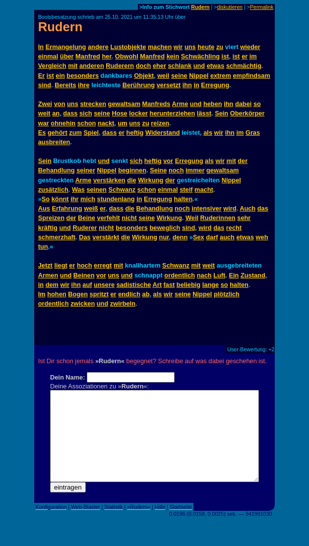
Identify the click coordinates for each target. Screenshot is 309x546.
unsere (104, 284)
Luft (219, 275)
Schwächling (200, 56)
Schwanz (122, 189)
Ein (234, 275)
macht (203, 189)
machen (160, 47)
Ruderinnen (218, 217)
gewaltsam (124, 104)
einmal (48, 56)
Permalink (261, 7)
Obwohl (126, 56)
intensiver (206, 208)
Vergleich (52, 65)
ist (225, 56)
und (199, 65)
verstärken (109, 180)
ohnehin (63, 123)
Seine (158, 170)
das (262, 208)
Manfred (87, 56)
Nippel (198, 75)
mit (72, 65)
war (43, 123)
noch (176, 170)
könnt (60, 199)
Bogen (78, 294)
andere (98, 47)
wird (229, 208)
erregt (103, 265)
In (41, 47)
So (46, 199)
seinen (96, 189)
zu (219, 47)
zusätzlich (53, 189)
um (122, 123)
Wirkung (150, 180)
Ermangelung (66, 47)
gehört (57, 132)
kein (173, 56)
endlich (129, 294)
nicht (129, 217)
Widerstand (162, 132)
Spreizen (51, 217)
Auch (247, 208)
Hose (119, 113)
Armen (48, 275)
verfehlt (108, 217)
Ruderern (120, 65)
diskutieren (230, 7)
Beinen (84, 275)
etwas (216, 65)
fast (169, 284)
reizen (160, 123)
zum (75, 132)
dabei (243, 104)
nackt (106, 123)
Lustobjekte (128, 47)
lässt (204, 113)
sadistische (134, 284)
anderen (91, 65)
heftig (135, 132)
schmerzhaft (56, 237)
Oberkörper (247, 113)
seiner (85, 170)
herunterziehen (172, 113)
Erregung (215, 85)
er (244, 56)
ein (60, 75)
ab (146, 294)
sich (85, 113)
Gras (253, 132)
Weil (191, 217)
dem (52, 284)
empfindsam (251, 75)
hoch (84, 265)
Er (41, 75)
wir (178, 47)
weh (262, 237)
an (56, 113)
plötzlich (227, 294)
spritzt (99, 294)
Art (156, 284)
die (131, 180)
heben (212, 104)
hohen (56, 294)
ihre (83, 85)
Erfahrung (67, 208)
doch (143, 65)
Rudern (200, 7)
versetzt (169, 85)
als (207, 132)
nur (164, 237)
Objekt (144, 75)
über (67, 56)
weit (44, 113)
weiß (91, 208)
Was (78, 189)
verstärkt (105, 237)
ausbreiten (54, 142)
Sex (198, 237)
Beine (86, 217)
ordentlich (179, 275)
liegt (60, 265)
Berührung (139, 85)
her (106, 56)
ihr (74, 199)
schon (86, 123)
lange (210, 284)
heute (205, 47)
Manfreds (156, 104)
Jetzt (45, 265)
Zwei (45, 104)
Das (84, 237)
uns (190, 47)
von (59, 104)
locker (138, 113)
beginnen (132, 170)
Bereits (65, 85)
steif (186, 189)
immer (194, 170)
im (253, 56)
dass (70, 113)
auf (87, 284)
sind (44, 85)
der (242, 160)
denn (180, 237)
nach (204, 275)
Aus (44, 208)
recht (234, 227)
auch (227, 237)
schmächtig (243, 65)
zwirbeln (122, 303)
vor (168, 160)
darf (212, 237)
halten (183, 199)
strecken (93, 104)
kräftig (48, 227)
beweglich (164, 227)
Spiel (91, 132)
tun (43, 246)
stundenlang (116, 199)
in (196, 85)
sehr (243, 217)
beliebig (188, 284)
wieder (250, 47)
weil (163, 75)
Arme (180, 104)
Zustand (253, 275)
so (257, 104)
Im (42, 294)
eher (159, 65)
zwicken (82, 303)
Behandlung (56, 170)
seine (179, 75)
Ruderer (84, 227)
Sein (221, 113)
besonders (82, 75)
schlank (179, 65)
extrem (220, 75)
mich (87, 199)
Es (42, 132)
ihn (187, 85)
